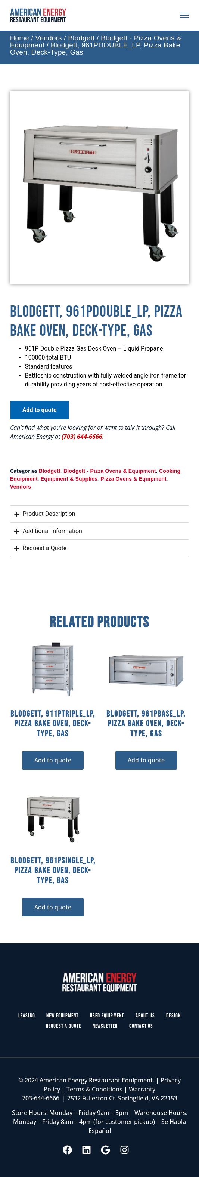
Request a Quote (63, 1026)
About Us (145, 1015)
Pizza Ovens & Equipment (133, 479)
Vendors (48, 38)
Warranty (142, 1089)
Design (173, 1015)
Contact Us (141, 1026)
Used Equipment (107, 1015)
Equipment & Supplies (69, 479)
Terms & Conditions (95, 1089)
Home (19, 38)
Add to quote (39, 409)
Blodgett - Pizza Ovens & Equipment (109, 471)
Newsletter (105, 1026)
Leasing (26, 1015)
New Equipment (62, 1015)
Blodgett (81, 38)
